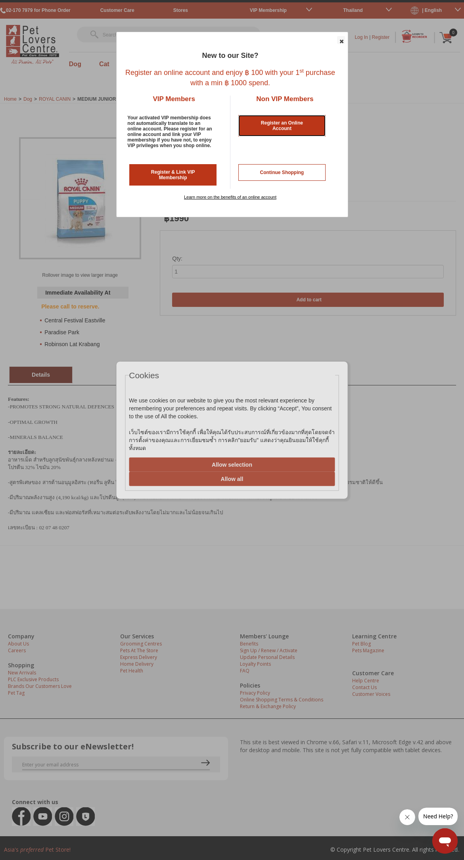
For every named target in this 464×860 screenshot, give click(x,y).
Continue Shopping (282, 172)
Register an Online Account (282, 125)
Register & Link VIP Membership (173, 174)
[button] (341, 40)
